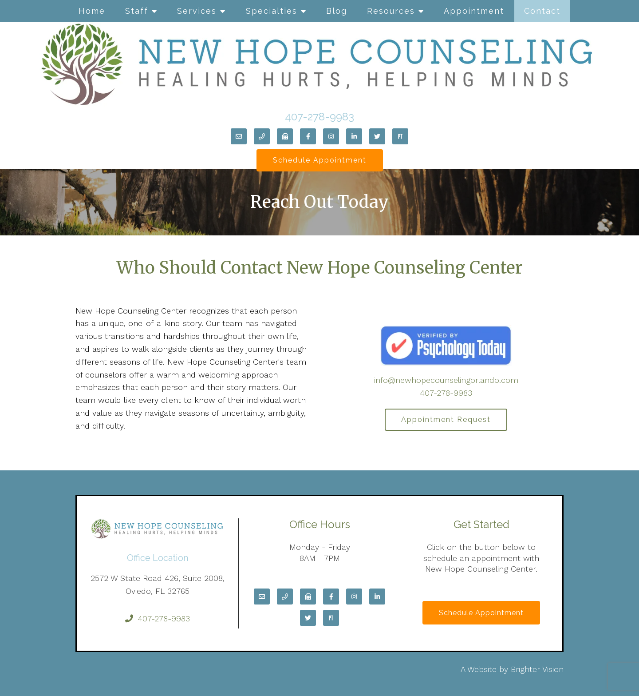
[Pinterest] (400, 136)
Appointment (474, 11)
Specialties (271, 11)
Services (197, 11)
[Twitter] (377, 136)
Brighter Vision (537, 669)
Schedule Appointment (320, 160)
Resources (391, 11)
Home (92, 11)
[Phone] (262, 136)
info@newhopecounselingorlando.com (446, 380)
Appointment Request (446, 419)
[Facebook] (308, 136)
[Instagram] (331, 136)
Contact (542, 11)
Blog (336, 11)
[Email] (239, 136)
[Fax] (285, 136)
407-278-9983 (319, 116)
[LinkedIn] (354, 136)
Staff (136, 11)
